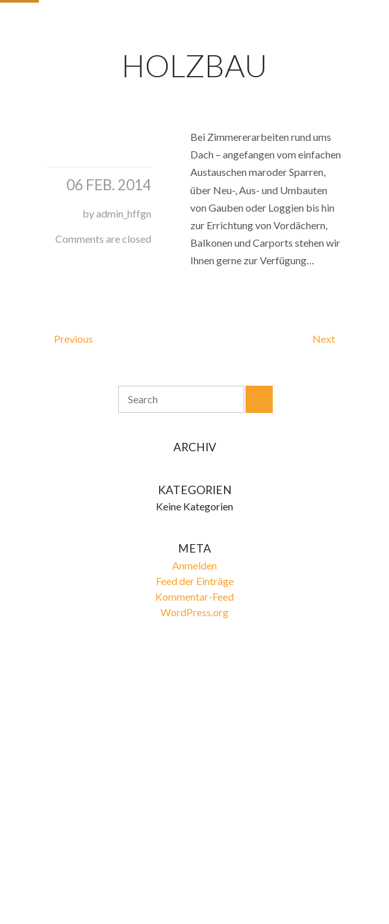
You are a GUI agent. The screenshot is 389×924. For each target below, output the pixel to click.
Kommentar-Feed (194, 596)
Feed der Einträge (195, 581)
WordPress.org (194, 612)
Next (323, 338)
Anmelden (194, 565)
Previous (73, 338)
